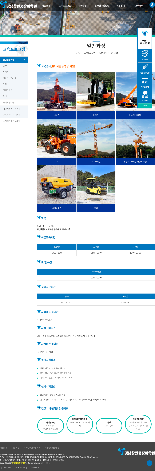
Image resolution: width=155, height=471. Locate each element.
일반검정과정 (8, 59)
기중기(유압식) (9, 77)
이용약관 (15, 447)
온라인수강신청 (102, 5)
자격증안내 (83, 5)
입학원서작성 (144, 69)
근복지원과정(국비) (11, 114)
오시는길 (145, 55)
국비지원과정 (8, 102)
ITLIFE (47, 462)
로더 (5, 84)
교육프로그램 (64, 5)
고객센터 (139, 5)
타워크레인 (8, 90)
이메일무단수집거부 (32, 447)
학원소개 (46, 5)
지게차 (6, 71)
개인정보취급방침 (52, 447)
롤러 (5, 96)
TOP (145, 105)
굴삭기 (6, 65)
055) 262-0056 (144, 42)
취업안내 (120, 5)
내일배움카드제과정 (11, 108)
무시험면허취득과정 (11, 121)
